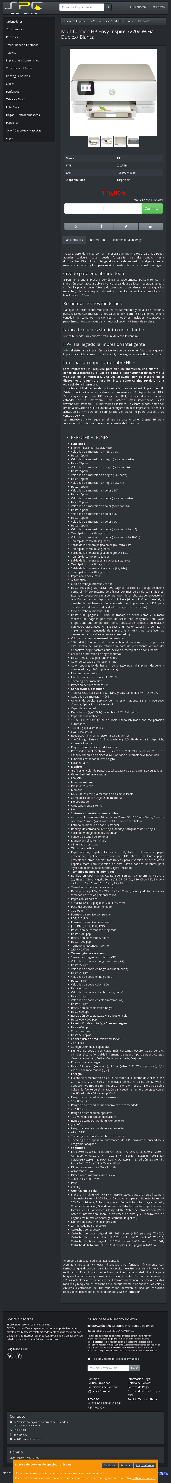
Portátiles (12, 37)
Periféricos (12, 91)
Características (73, 240)
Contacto (93, 1379)
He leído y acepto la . (116, 1358)
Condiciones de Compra (103, 1387)
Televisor (11, 52)
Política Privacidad (99, 1383)
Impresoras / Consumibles (22, 60)
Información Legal (139, 1379)
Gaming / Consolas (18, 76)
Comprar (152, 208)
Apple (9, 138)
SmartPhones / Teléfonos (22, 45)
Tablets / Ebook (16, 99)
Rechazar (126, 1465)
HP (119, 158)
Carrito (159, 7)
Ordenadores (14, 21)
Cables (10, 84)
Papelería (12, 122)
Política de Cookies (143, 1478)
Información (97, 240)
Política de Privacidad (148, 1350)
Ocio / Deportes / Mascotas (23, 130)
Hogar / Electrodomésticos (23, 115)
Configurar (110, 1465)
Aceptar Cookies (145, 1465)
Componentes (15, 29)
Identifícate (138, 7)
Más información (130, 1292)
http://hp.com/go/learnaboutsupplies (112, 1218)
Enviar (134, 1368)
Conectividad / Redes (19, 68)
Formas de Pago (138, 1387)
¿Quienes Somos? (99, 1391)
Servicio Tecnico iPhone (143, 1399)
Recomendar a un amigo (126, 240)
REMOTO (93, 1399)
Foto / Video (14, 107)
